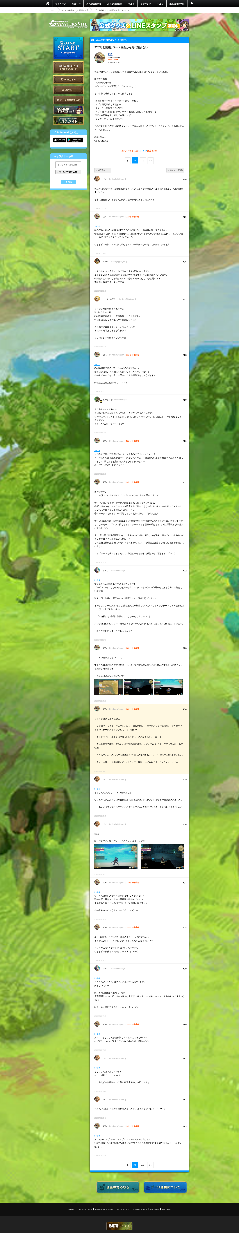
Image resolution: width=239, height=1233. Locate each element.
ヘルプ (160, 3)
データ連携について (68, 100)
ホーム (53, 10)
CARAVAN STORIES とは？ (68, 110)
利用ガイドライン (122, 1209)
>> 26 (97, 580)
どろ (110, 54)
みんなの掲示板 (93, 3)
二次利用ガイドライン (139, 1209)
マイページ (60, 3)
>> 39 (97, 1033)
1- (128, 160)
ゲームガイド (68, 120)
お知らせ (76, 3)
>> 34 (97, 788)
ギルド (131, 3)
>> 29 (97, 450)
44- (142, 160)
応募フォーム (166, 1209)
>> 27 (97, 364)
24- (135, 160)
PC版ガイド (68, 79)
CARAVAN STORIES (119, 1226)
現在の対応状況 (176, 3)
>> (150, 160)
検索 (70, 182)
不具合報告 (83, 10)
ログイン (68, 90)
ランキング (146, 3)
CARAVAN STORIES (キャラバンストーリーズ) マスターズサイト (68, 24)
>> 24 (97, 226)
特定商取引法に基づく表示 (104, 1209)
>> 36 (97, 892)
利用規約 (71, 1209)
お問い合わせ (154, 1209)
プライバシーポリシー (84, 1209)
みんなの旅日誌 (114, 3)
